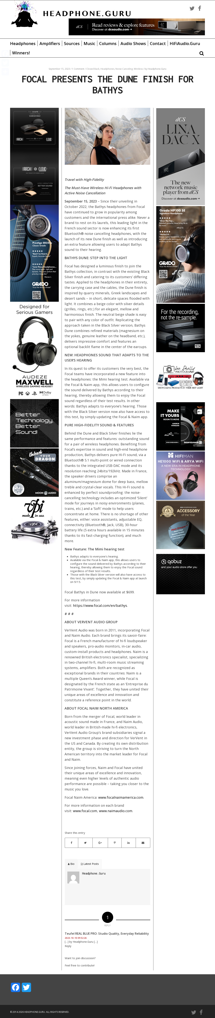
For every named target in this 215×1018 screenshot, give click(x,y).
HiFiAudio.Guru (185, 43)
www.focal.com (85, 811)
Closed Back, (93, 68)
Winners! (21, 52)
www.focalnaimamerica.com (120, 797)
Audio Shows (133, 43)
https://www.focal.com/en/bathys (100, 605)
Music (89, 43)
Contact (158, 43)
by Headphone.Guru (155, 68)
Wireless (138, 68)
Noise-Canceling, (124, 68)
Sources (72, 43)
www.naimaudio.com (115, 811)
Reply (68, 946)
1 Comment (78, 68)
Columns (108, 43)
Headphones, (107, 68)
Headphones (23, 43)
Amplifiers (49, 43)
